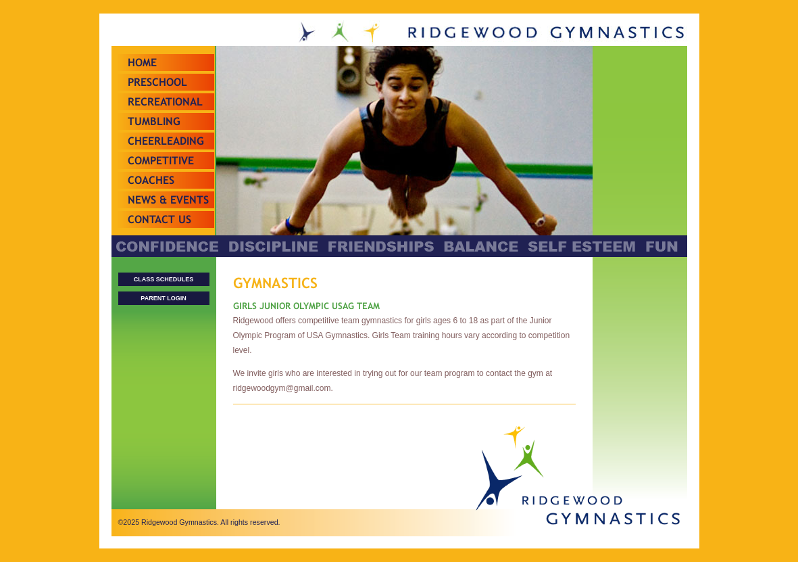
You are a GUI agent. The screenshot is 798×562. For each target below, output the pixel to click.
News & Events (168, 199)
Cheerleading (166, 141)
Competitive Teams (161, 169)
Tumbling (154, 121)
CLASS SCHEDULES (164, 279)
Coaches (151, 180)
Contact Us (159, 219)
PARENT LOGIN (163, 298)
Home (142, 62)
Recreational (165, 101)
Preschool (157, 82)
